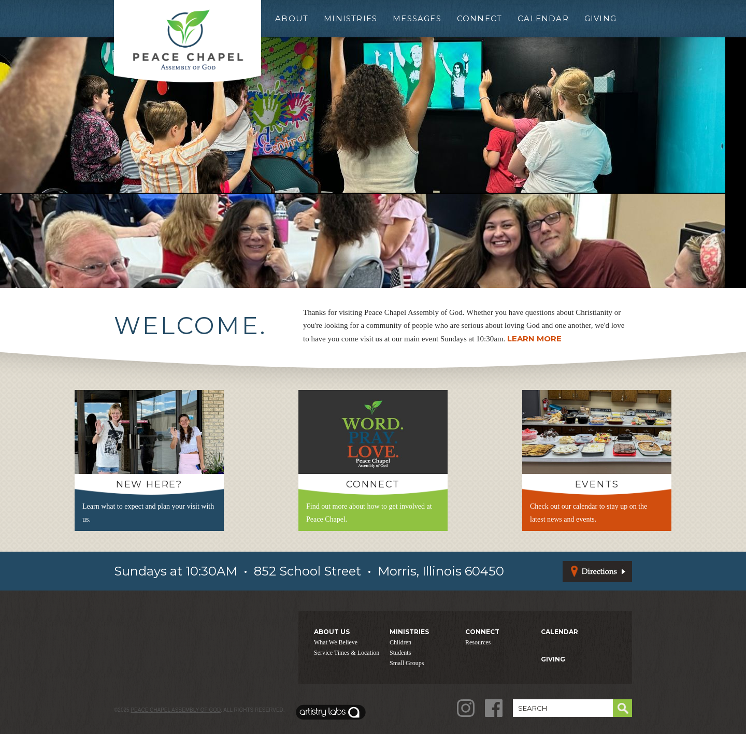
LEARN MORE (534, 338)
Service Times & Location (346, 652)
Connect (479, 18)
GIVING (553, 659)
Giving (600, 18)
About (291, 18)
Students (400, 652)
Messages (417, 18)
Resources (478, 642)
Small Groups (407, 663)
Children (400, 642)
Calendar (543, 18)
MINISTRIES (409, 632)
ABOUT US (332, 632)
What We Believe (335, 642)
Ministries (350, 18)
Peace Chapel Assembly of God (176, 710)
